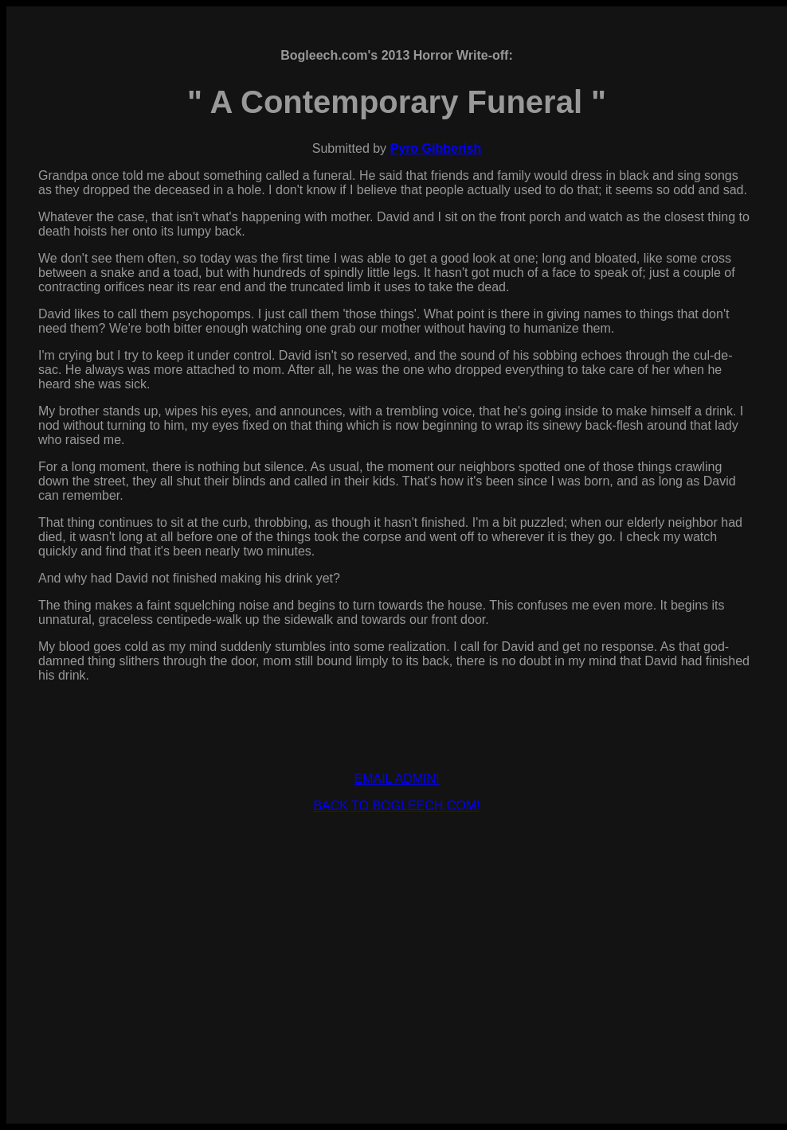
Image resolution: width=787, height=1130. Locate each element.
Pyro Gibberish (436, 148)
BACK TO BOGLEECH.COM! (396, 805)
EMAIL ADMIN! (397, 778)
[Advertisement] (396, 937)
